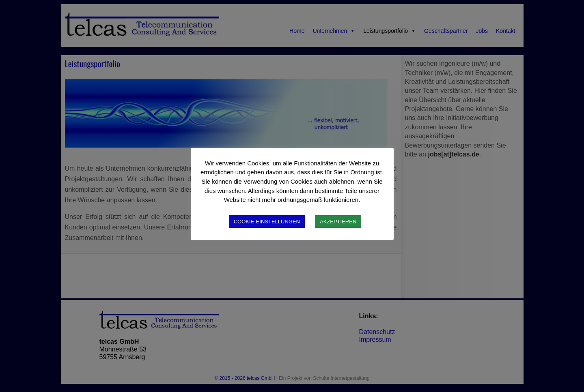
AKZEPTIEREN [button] (338, 221)
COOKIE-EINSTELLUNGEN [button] (267, 221)
